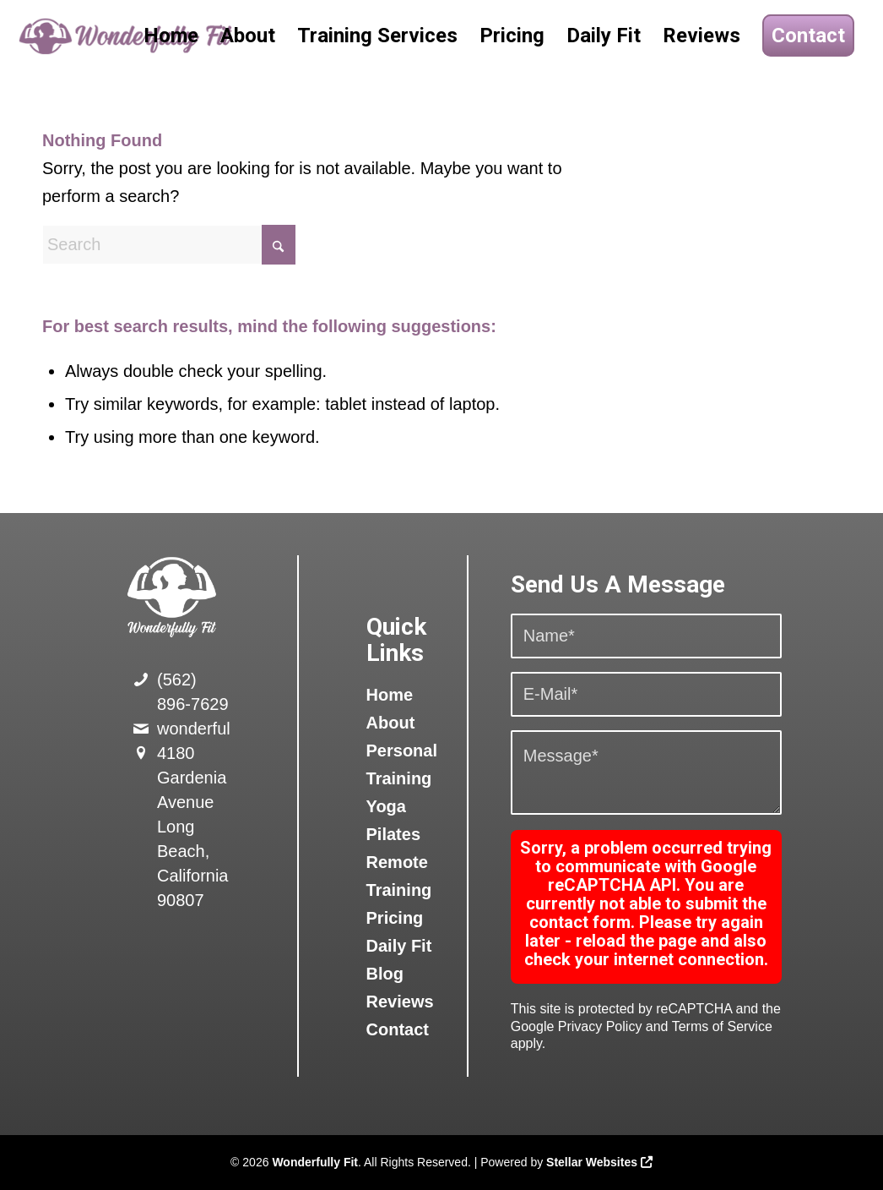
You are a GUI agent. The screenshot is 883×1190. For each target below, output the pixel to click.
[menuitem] (171, 36)
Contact (397, 1029)
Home (390, 694)
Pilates (393, 834)
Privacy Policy (600, 1026)
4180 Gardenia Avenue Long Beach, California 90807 (192, 826)
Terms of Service (722, 1026)
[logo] (127, 36)
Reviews (400, 1001)
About (390, 722)
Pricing (395, 918)
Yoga (386, 806)
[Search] (168, 245)
